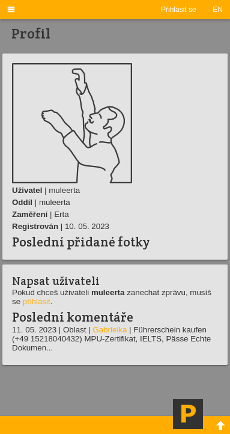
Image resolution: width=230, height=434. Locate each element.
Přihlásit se (178, 9)
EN (218, 9)
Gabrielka (109, 329)
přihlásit (36, 301)
